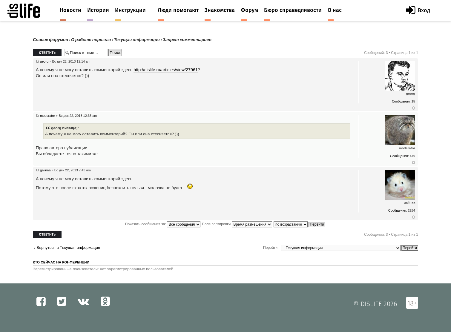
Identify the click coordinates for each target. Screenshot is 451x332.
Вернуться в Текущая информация (68, 247)
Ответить (47, 52)
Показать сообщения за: (162, 224)
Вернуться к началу (413, 108)
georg (44, 61)
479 (412, 156)
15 (413, 101)
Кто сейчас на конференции (61, 262)
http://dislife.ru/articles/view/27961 (166, 69)
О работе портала (91, 39)
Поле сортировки (237, 224)
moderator (47, 115)
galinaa (45, 170)
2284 (411, 210)
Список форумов (50, 39)
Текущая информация (136, 39)
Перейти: (270, 248)
